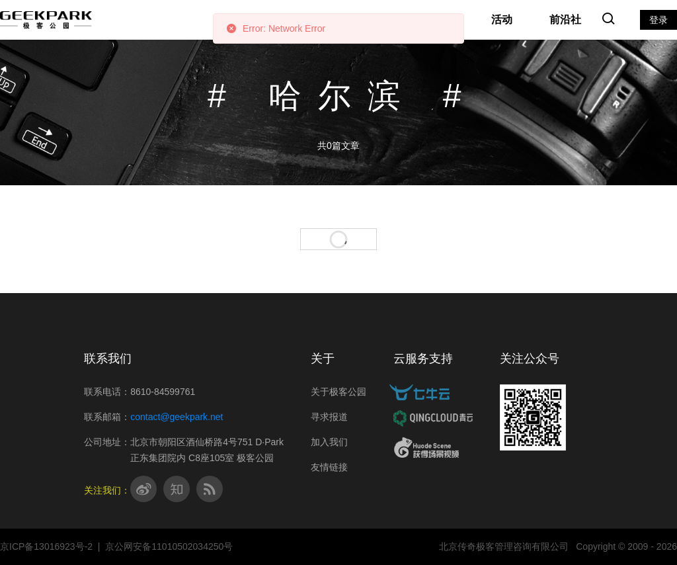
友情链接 (329, 467)
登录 (658, 20)
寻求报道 (329, 417)
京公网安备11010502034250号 (169, 546)
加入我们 (329, 442)
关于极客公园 (338, 391)
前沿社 (565, 19)
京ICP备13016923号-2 (46, 546)
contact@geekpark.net (176, 417)
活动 (501, 19)
